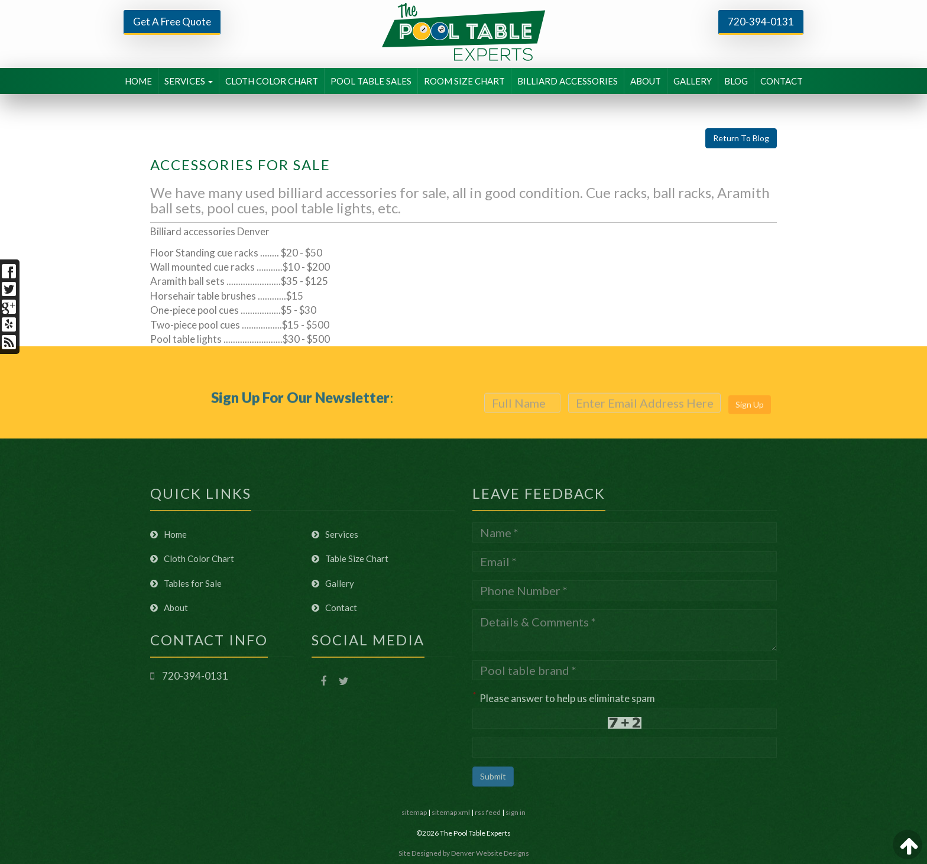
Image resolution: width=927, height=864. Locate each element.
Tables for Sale (186, 583)
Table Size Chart (350, 558)
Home (168, 534)
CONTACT (781, 81)
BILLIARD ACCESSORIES (567, 81)
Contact (334, 607)
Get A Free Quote (172, 21)
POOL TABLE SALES (370, 81)
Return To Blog (741, 138)
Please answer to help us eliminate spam (563, 697)
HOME (138, 81)
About (169, 607)
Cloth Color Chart (192, 558)
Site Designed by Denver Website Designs (463, 853)
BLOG (736, 81)
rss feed (488, 812)
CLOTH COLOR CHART (271, 81)
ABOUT (645, 81)
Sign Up (749, 417)
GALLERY (692, 81)
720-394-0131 (761, 21)
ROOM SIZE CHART (464, 81)
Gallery (333, 583)
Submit (493, 776)
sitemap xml (451, 812)
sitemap (414, 812)
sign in (515, 812)
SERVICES (188, 81)
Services (335, 534)
